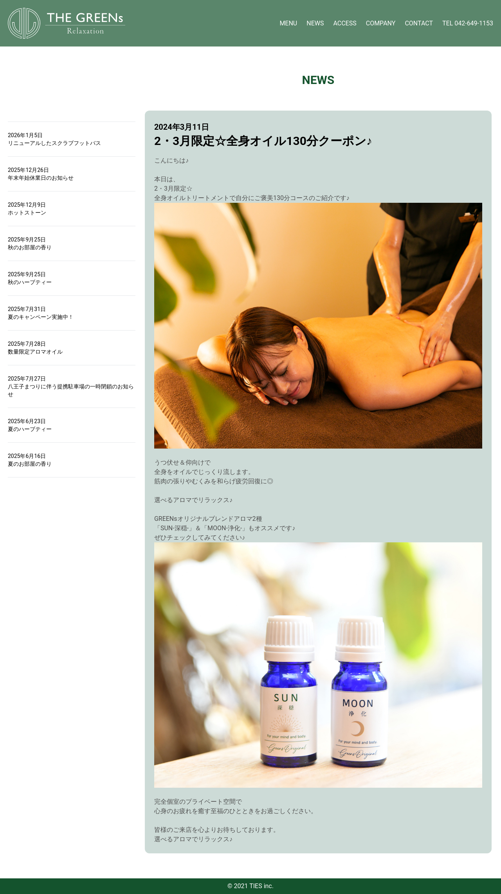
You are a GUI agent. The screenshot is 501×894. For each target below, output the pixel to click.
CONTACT (419, 23)
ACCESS (344, 23)
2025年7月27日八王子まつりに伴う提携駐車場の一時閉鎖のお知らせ (71, 386)
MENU (288, 23)
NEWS (315, 23)
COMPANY (381, 23)
